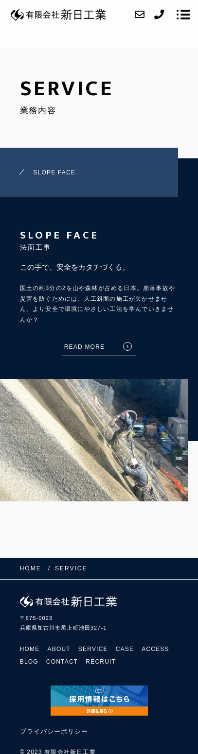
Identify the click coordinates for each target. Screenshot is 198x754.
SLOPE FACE (54, 172)
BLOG (29, 661)
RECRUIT (101, 661)
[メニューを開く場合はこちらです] (183, 14)
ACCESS (155, 649)
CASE (125, 649)
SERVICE (93, 649)
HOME (30, 649)
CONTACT (62, 661)
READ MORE (84, 346)
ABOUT (59, 649)
